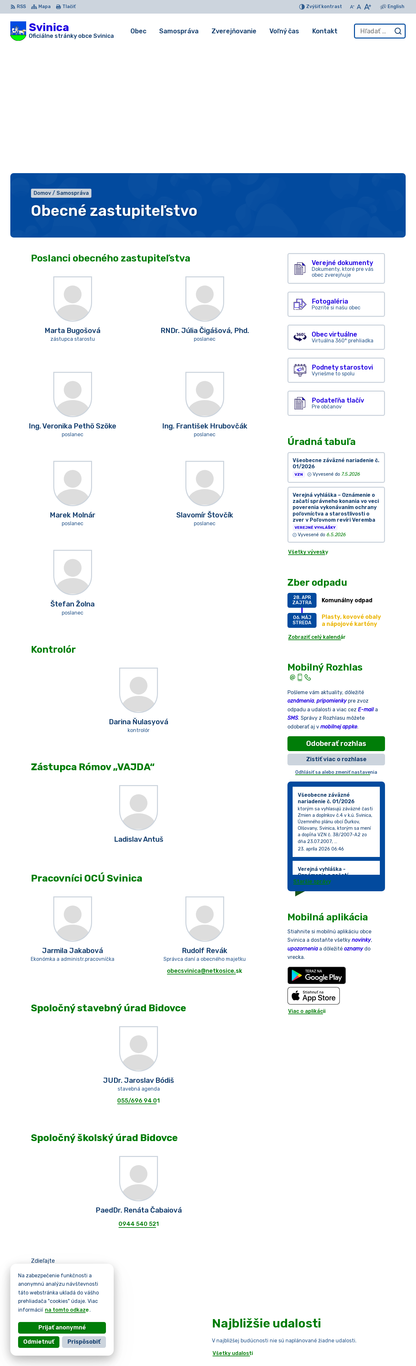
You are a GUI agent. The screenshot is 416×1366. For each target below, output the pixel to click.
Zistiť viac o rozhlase (336, 632)
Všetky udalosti (233, 1226)
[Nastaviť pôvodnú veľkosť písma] (359, 7)
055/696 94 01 (138, 973)
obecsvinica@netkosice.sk (204, 843)
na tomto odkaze (51, 1310)
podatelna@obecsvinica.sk (362, 1352)
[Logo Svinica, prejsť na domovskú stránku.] (62, 31)
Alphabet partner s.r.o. (106, 1294)
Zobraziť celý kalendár (317, 510)
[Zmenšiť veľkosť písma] (352, 7)
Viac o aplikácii (307, 884)
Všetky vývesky (308, 425)
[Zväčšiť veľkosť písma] (367, 7)
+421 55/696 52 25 (352, 1344)
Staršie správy (312, 754)
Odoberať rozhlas (336, 616)
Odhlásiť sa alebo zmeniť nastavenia (336, 645)
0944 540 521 (139, 1097)
